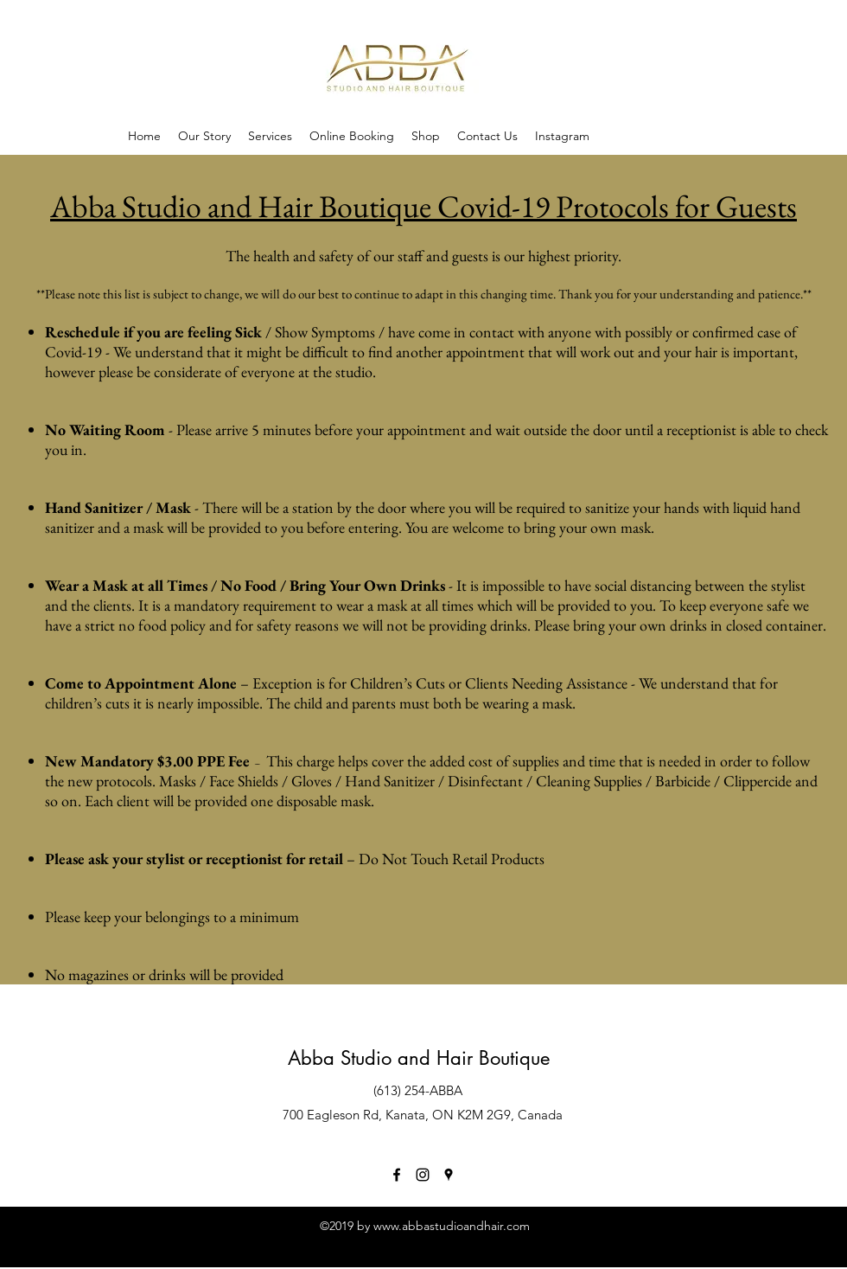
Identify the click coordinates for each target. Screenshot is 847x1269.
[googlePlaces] (448, 1174)
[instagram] (422, 1174)
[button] (426, 136)
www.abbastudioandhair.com (451, 1226)
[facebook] (396, 1174)
